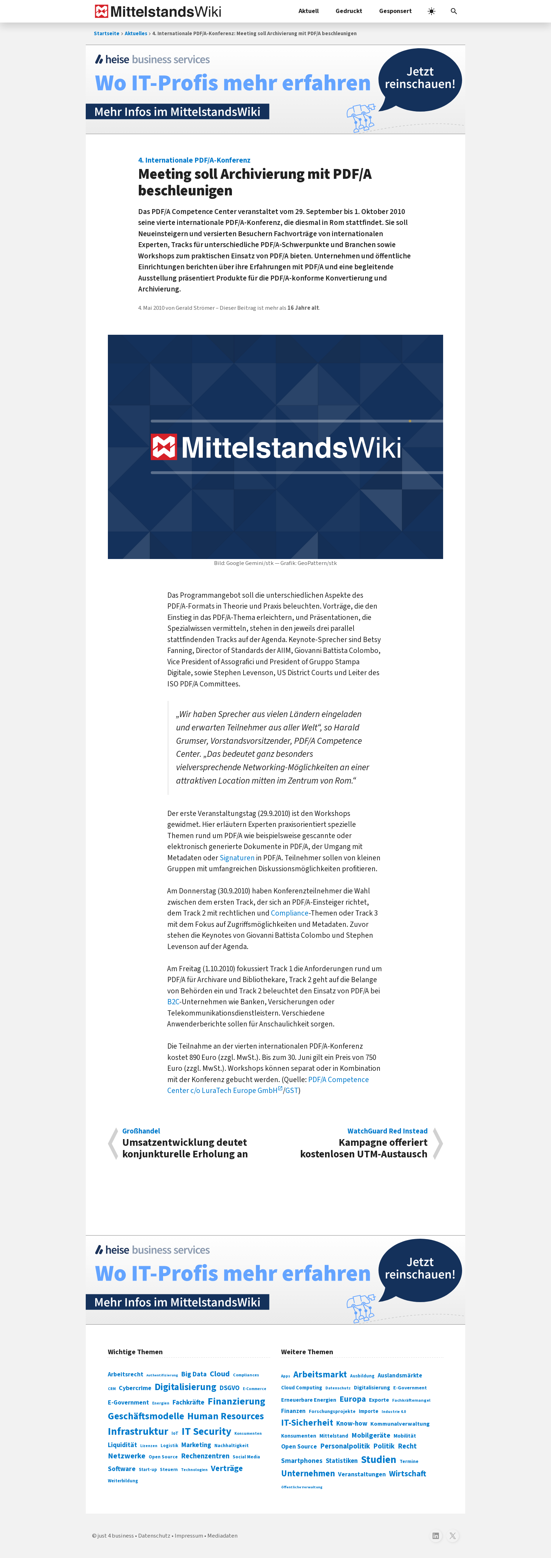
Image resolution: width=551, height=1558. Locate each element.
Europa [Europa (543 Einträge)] (352, 1399)
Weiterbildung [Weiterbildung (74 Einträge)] (123, 1481)
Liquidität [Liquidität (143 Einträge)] (122, 1445)
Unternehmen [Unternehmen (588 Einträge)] (308, 1474)
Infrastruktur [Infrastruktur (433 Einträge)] (138, 1431)
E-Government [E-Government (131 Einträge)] (128, 1402)
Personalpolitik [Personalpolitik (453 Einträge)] (345, 1446)
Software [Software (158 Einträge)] (122, 1469)
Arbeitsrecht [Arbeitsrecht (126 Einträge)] (125, 1374)
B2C (173, 1002)
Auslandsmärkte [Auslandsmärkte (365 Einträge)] (400, 1375)
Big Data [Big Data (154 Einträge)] (194, 1374)
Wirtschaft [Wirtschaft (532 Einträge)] (407, 1474)
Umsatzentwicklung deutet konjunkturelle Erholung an (195, 1143)
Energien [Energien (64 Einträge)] (160, 1403)
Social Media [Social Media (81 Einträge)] (246, 1456)
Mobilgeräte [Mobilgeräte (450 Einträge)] (370, 1435)
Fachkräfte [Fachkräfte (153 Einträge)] (189, 1402)
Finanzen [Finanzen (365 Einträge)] (293, 1411)
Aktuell (309, 11)
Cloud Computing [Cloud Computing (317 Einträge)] (301, 1387)
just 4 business (116, 1536)
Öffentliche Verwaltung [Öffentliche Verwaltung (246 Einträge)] (302, 1487)
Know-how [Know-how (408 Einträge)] (351, 1423)
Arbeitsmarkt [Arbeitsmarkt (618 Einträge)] (320, 1374)
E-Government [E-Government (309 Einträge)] (410, 1387)
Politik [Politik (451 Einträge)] (384, 1446)
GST (291, 1090)
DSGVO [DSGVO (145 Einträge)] (230, 1388)
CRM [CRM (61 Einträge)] (112, 1388)
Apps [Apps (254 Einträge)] (285, 1376)
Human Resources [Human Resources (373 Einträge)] (225, 1416)
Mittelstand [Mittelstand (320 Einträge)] (333, 1436)
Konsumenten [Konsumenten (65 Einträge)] (248, 1434)
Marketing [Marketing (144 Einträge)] (196, 1445)
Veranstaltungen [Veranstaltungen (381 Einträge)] (362, 1474)
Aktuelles (136, 33)
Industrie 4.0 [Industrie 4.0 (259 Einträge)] (394, 1411)
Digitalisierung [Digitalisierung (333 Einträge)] (372, 1387)
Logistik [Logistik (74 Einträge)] (169, 1446)
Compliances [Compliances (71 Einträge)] (246, 1375)
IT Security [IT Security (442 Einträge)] (206, 1431)
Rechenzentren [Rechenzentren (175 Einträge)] (205, 1456)
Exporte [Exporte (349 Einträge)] (379, 1400)
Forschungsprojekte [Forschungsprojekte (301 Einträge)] (332, 1411)
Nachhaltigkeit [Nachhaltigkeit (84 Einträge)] (231, 1445)
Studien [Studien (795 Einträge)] (378, 1459)
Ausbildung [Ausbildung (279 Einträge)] (362, 1376)
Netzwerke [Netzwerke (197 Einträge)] (126, 1456)
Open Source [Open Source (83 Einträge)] (163, 1456)
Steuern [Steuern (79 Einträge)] (169, 1469)
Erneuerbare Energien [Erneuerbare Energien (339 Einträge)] (308, 1400)
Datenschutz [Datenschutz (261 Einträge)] (338, 1388)
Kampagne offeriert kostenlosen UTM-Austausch (355, 1143)
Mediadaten (222, 1536)
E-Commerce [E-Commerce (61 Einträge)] (254, 1388)
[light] (431, 11)
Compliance (290, 913)
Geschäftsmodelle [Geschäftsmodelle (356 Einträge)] (146, 1416)
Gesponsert (395, 11)
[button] (454, 11)
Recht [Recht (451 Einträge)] (407, 1446)
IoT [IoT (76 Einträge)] (175, 1433)
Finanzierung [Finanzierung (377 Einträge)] (236, 1401)
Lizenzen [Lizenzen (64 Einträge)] (148, 1446)
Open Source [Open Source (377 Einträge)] (299, 1446)
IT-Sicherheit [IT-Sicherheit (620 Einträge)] (307, 1422)
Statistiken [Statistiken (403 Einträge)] (342, 1460)
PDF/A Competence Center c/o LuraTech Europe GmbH (268, 1085)
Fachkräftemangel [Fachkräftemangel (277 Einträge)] (411, 1400)
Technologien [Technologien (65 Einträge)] (194, 1470)
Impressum (189, 1536)
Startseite (106, 33)
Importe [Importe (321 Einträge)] (368, 1411)
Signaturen (237, 858)
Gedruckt (349, 11)
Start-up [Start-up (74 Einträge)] (148, 1469)
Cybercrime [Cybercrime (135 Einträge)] (135, 1388)
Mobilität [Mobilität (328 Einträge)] (405, 1436)
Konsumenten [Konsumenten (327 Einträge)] (298, 1436)
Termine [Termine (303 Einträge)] (409, 1461)
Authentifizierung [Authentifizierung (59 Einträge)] (162, 1375)
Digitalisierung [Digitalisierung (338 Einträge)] (185, 1387)
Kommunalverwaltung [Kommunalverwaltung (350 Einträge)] (400, 1424)
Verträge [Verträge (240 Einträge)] (227, 1468)
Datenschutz (154, 1536)
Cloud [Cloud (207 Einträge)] (220, 1374)
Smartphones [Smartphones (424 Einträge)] (302, 1461)
